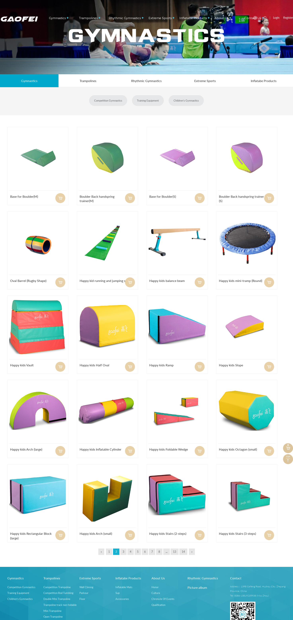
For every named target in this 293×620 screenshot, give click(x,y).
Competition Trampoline (57, 587)
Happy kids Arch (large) (26, 449)
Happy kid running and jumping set (104, 281)
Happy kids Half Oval (94, 365)
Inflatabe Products (194, 18)
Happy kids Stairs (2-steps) (167, 533)
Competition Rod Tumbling (58, 593)
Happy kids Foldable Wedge (168, 449)
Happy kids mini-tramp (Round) (240, 281)
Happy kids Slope (231, 365)
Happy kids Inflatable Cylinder (100, 449)
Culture (155, 593)
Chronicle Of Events (162, 598)
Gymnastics (58, 18)
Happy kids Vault (22, 365)
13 (174, 551)
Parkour (83, 593)
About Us (223, 18)
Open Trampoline (53, 616)
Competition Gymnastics (108, 100)
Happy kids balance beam (167, 281)
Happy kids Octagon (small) (238, 449)
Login (276, 17)
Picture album (197, 587)
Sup (117, 593)
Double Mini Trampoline (56, 598)
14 (183, 551)
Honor (155, 587)
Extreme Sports (161, 18)
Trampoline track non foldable (60, 604)
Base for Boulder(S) (162, 196)
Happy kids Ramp (161, 365)
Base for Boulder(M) (24, 196)
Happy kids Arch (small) (96, 533)
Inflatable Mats (123, 587)
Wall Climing (86, 587)
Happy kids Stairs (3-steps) (237, 533)
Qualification (158, 604)
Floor (82, 598)
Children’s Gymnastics (186, 100)
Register (288, 17)
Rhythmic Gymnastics (126, 18)
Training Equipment (148, 100)
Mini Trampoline (52, 610)
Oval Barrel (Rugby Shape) (28, 281)
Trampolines (89, 18)
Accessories (122, 598)
